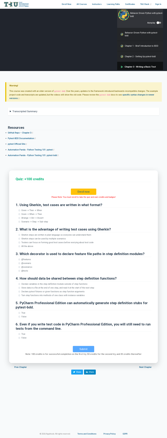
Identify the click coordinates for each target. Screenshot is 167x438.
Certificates (130, 4)
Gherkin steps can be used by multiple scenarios (43, 238)
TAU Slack (146, 4)
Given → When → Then (31, 214)
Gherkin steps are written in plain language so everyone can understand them (56, 235)
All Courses (82, 4)
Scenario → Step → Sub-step (34, 221)
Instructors (97, 4)
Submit (83, 349)
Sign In (158, 4)
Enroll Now (66, 4)
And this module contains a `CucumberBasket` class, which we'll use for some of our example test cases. (82, 113)
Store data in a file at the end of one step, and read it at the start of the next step (57, 288)
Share (77, 372)
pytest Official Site (17, 144)
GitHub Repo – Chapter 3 (20, 133)
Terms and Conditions (86, 434)
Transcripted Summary (24, 111)
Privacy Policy (109, 434)
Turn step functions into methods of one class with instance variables (53, 295)
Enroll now (83, 191)
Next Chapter (145, 367)
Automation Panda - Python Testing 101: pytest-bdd (33, 155)
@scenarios (26, 267)
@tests (24, 271)
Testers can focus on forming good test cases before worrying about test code (57, 242)
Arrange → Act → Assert (32, 218)
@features (26, 259)
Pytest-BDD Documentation (22, 138)
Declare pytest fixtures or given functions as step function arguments (53, 291)
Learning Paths (113, 4)
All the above (27, 246)
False (23, 316)
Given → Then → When (31, 210)
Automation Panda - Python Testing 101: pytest (31, 149)
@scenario (26, 263)
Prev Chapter (20, 367)
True (23, 313)
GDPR (125, 434)
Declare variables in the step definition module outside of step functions (54, 284)
